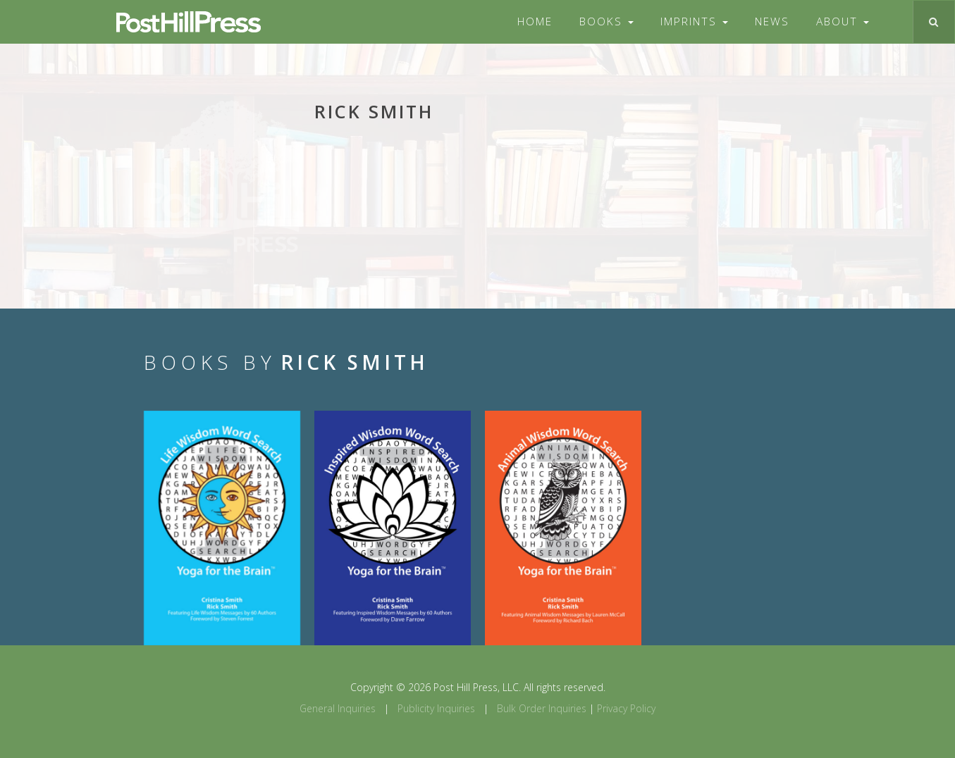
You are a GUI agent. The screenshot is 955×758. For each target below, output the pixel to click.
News (772, 21)
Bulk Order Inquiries (541, 708)
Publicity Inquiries (436, 708)
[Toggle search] (933, 22)
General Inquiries (338, 708)
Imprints (694, 21)
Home (535, 21)
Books (606, 21)
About (842, 21)
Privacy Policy (626, 708)
